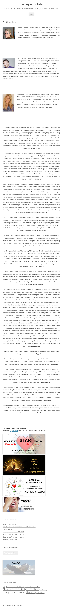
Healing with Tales (32, 4)
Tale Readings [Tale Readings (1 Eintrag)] (43, 590)
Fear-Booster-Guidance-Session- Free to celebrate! (19, 527)
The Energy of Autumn (10, 524)
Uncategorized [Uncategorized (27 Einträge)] (35, 592)
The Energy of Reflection (10, 540)
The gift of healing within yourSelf (13, 534)
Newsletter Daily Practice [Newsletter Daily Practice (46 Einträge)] (21, 589)
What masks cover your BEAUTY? (13, 532)
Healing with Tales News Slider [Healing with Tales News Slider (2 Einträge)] (30, 587)
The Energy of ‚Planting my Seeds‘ (13, 537)
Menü (31, 14)
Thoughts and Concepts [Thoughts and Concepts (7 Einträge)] (14, 592)
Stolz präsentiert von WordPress (12, 605)
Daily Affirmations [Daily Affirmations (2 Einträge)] (8, 587)
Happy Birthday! (8, 529)
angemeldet (14, 431)
